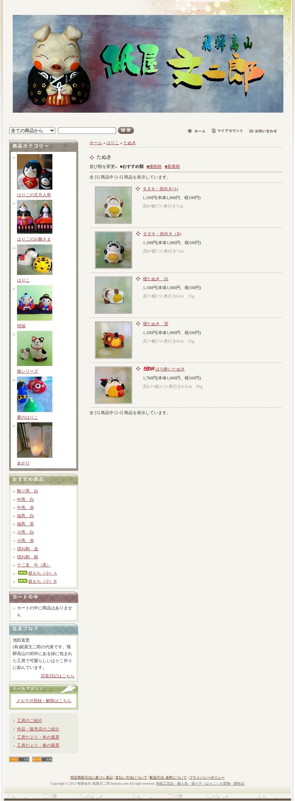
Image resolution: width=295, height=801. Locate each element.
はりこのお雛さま (34, 239)
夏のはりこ (27, 417)
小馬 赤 (25, 540)
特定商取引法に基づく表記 (91, 777)
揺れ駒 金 (27, 548)
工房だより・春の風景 (38, 745)
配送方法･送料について (168, 777)
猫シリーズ (27, 371)
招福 (21, 325)
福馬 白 (25, 515)
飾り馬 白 (27, 491)
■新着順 (172, 166)
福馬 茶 (25, 523)
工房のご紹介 (29, 720)
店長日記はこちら (58, 675)
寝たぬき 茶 (155, 323)
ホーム (95, 142)
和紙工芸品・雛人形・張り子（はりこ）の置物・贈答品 (200, 783)
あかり (23, 463)
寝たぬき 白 (155, 278)
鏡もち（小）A (37, 573)
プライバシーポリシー (207, 777)
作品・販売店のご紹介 (38, 729)
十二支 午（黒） (34, 565)
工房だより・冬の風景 (38, 737)
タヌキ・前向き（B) (162, 233)
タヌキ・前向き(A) (160, 188)
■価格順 (154, 166)
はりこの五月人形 (34, 194)
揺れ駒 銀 (27, 556)
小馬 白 (25, 532)
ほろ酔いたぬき (164, 369)
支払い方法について (131, 777)
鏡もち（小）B (37, 581)
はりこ (23, 280)
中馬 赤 (25, 507)
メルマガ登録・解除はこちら (43, 700)
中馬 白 (25, 499)
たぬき (129, 142)
